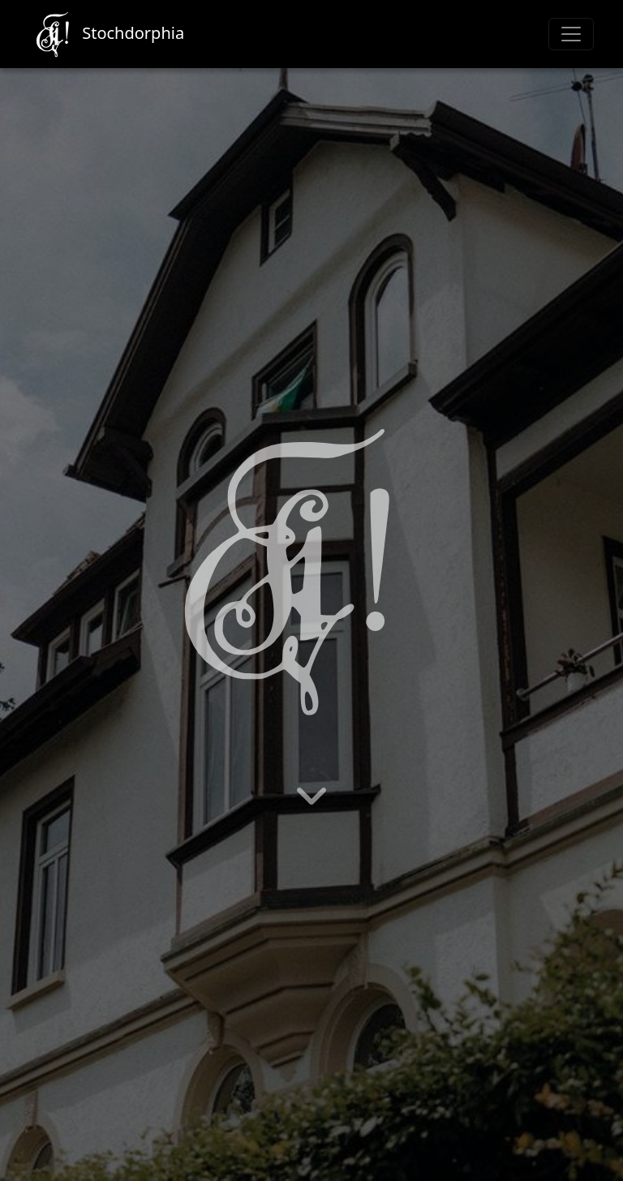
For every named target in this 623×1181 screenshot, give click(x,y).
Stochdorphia (106, 34)
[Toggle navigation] (571, 34)
